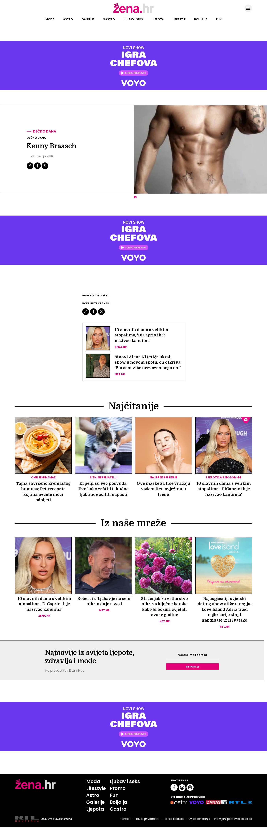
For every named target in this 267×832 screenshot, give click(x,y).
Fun (219, 19)
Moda (49, 19)
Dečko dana (45, 131)
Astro (68, 19)
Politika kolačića (173, 824)
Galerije (88, 19)
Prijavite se (192, 671)
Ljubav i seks (133, 19)
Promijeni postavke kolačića (233, 824)
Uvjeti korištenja (199, 824)
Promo (118, 793)
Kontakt (125, 824)
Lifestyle (178, 19)
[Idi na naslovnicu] (133, 12)
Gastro (109, 19)
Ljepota (158, 19)
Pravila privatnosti (146, 824)
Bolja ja (200, 19)
